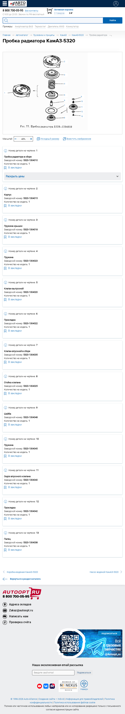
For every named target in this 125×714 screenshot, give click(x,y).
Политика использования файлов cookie (74, 702)
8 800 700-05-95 (16, 596)
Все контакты (31, 10)
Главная (6, 35)
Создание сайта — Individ (51, 698)
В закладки (13, 167)
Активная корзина (63, 9)
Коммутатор (72, 26)
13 (82, 116)
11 (82, 107)
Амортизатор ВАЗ (24, 26)
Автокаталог (22, 35)
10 (82, 101)
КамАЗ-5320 (78, 35)
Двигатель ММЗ (56, 26)
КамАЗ (63, 35)
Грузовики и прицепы (44, 35)
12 (82, 111)
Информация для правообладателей (84, 698)
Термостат (40, 26)
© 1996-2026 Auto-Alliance (24, 698)
